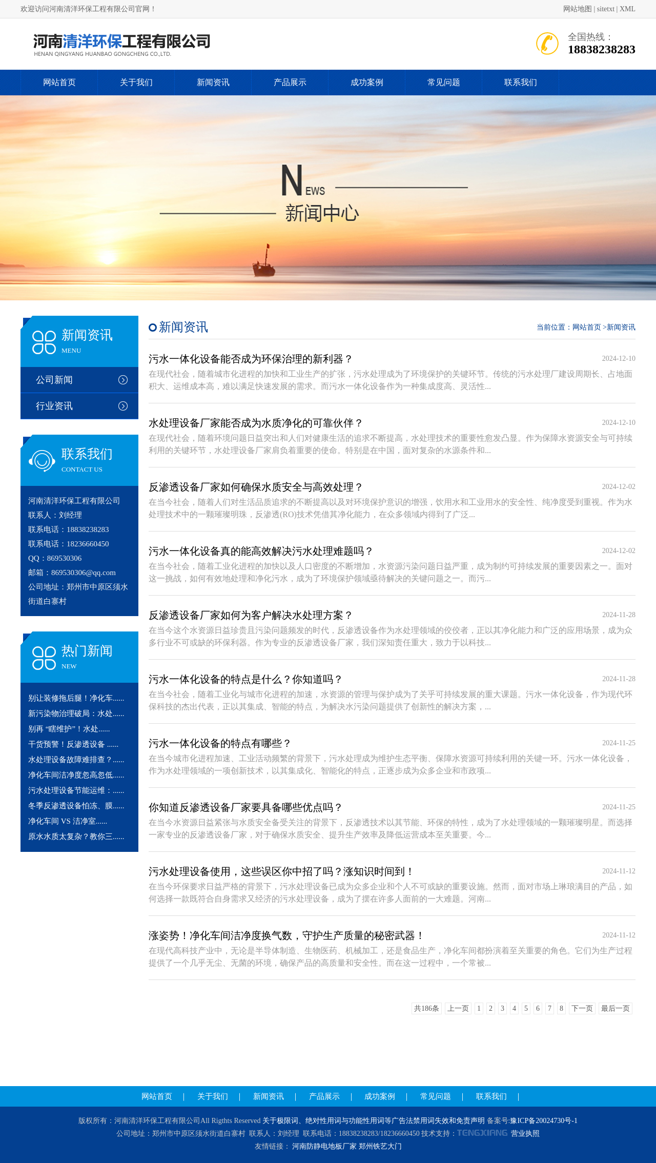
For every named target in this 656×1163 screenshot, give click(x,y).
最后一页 (615, 1008)
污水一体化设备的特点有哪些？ (220, 743)
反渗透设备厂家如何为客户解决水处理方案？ (251, 615)
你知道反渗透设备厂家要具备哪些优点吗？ (246, 807)
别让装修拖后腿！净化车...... (76, 698)
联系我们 (520, 82)
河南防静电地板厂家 (324, 1146)
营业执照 (525, 1133)
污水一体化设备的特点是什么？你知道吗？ (246, 679)
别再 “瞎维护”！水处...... (69, 729)
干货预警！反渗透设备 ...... (73, 744)
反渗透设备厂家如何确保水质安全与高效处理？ (256, 487)
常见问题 (443, 82)
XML (628, 9)
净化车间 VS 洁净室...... (67, 821)
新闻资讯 (213, 82)
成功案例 (367, 82)
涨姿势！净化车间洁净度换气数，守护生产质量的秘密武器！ (287, 935)
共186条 (426, 1008)
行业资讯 (54, 406)
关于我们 (136, 82)
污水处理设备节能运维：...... (76, 790)
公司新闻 (54, 380)
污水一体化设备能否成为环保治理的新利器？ (251, 358)
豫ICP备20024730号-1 (543, 1121)
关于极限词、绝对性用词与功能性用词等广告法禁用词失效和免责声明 (373, 1121)
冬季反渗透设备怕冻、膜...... (76, 806)
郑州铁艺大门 (380, 1146)
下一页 (582, 1008)
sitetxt (605, 9)
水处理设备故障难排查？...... (76, 760)
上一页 (458, 1008)
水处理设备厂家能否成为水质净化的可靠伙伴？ (256, 423)
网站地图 (577, 9)
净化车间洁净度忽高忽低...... (76, 775)
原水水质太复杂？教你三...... (76, 836)
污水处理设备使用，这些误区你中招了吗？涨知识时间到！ (282, 871)
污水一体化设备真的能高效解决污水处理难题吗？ (261, 551)
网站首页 (59, 82)
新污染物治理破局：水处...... (76, 713)
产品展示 (290, 82)
